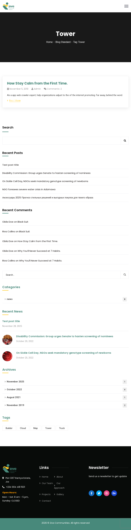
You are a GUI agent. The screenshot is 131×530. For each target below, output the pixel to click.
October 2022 (67, 390)
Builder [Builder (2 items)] (9, 428)
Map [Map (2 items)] (35, 428)
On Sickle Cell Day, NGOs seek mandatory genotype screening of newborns (45, 181)
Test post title (10, 164)
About (59, 476)
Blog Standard (63, 42)
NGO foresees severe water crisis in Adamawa (28, 189)
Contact (46, 500)
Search (7, 127)
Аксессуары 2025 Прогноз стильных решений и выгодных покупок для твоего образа (47, 197)
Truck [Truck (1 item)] (62, 428)
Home (49, 42)
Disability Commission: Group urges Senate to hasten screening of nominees (46, 173)
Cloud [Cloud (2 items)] (23, 428)
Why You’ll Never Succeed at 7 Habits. (39, 251)
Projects (46, 494)
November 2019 (67, 405)
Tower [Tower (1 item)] (48, 428)
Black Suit (23, 221)
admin (37, 88)
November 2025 (67, 382)
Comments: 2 (54, 88)
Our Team (47, 483)
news (67, 299)
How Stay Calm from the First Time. (37, 83)
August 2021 (67, 397)
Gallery (60, 494)
